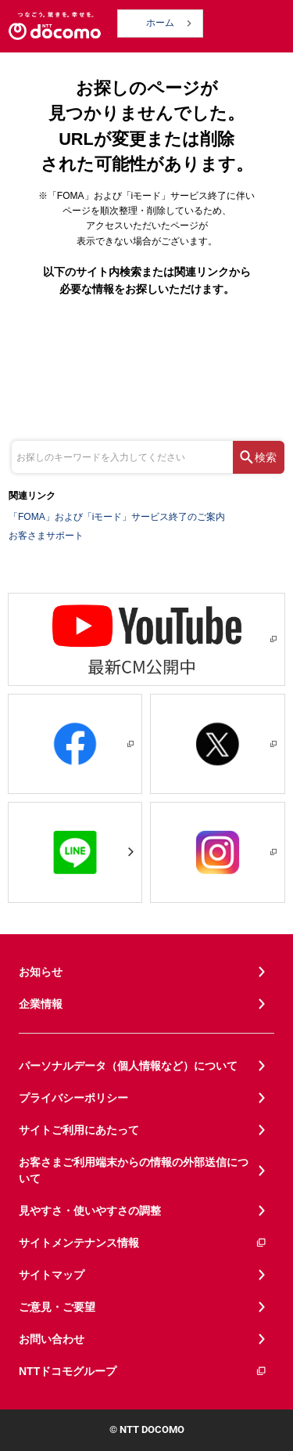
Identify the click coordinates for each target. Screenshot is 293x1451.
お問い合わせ (51, 1339)
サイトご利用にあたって (79, 1130)
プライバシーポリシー (73, 1098)
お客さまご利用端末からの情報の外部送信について (133, 1170)
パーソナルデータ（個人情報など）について (128, 1065)
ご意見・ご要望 (57, 1307)
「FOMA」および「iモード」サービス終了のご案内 (117, 516)
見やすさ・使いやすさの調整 (90, 1210)
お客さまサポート (46, 535)
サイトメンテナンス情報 (143, 1243)
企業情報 (41, 1004)
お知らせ (41, 972)
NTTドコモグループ (143, 1371)
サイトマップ (51, 1275)
